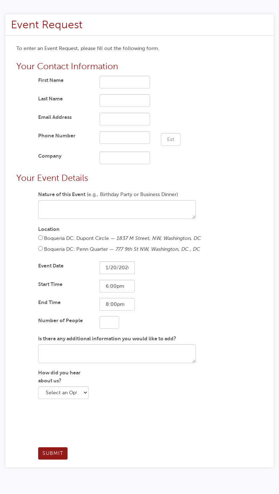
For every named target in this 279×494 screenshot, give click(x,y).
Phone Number (57, 135)
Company (49, 156)
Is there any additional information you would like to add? (107, 338)
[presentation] (93, 426)
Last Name (50, 98)
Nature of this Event (61, 194)
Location (49, 229)
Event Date (51, 266)
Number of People (60, 320)
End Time (49, 302)
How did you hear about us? (59, 376)
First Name (51, 80)
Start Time (50, 284)
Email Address (55, 117)
